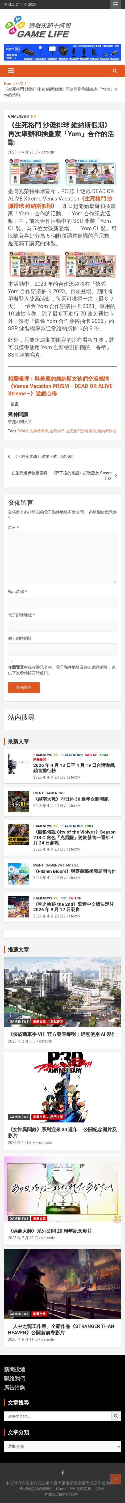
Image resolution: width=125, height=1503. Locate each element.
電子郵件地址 (21, 615)
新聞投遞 (14, 1369)
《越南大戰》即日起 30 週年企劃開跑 (71, 799)
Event (38, 793)
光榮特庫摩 (39, 431)
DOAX (23, 431)
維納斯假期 (107, 431)
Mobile (72, 865)
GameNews (18, 116)
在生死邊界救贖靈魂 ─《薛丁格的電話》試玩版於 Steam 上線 (61, 476)
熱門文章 (56, 1117)
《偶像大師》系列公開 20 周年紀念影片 (50, 1231)
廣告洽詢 (14, 1387)
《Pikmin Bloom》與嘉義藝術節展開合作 (74, 871)
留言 (13, 527)
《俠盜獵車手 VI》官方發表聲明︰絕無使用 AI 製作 (62, 1034)
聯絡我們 (14, 1378)
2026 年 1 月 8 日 (22, 1143)
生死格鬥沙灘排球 (81, 431)
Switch (91, 755)
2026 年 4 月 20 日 (48, 777)
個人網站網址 (20, 638)
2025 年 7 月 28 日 (23, 1238)
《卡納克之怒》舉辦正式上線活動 (43, 456)
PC (33, 116)
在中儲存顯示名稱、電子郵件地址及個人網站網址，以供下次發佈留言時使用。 (62, 670)
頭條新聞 (39, 759)
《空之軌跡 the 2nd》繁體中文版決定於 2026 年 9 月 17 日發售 (73, 907)
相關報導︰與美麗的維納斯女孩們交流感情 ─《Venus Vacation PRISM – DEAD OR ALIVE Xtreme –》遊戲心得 (61, 386)
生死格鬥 (57, 431)
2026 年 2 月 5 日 (22, 1041)
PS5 (63, 898)
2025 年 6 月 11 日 (23, 1339)
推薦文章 (39, 1021)
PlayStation (71, 755)
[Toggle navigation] (11, 71)
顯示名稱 (17, 591)
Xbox (103, 755)
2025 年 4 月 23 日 (23, 152)
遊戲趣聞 (56, 1021)
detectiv (48, 152)
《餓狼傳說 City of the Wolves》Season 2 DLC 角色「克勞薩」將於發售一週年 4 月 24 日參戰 (74, 837)
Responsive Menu (115, 4)
